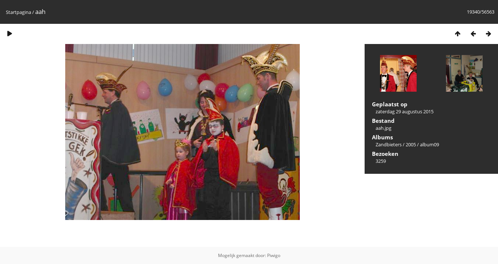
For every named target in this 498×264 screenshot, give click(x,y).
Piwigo (273, 255)
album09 (429, 144)
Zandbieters (389, 144)
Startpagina (18, 12)
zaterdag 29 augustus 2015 (405, 111)
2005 (411, 144)
